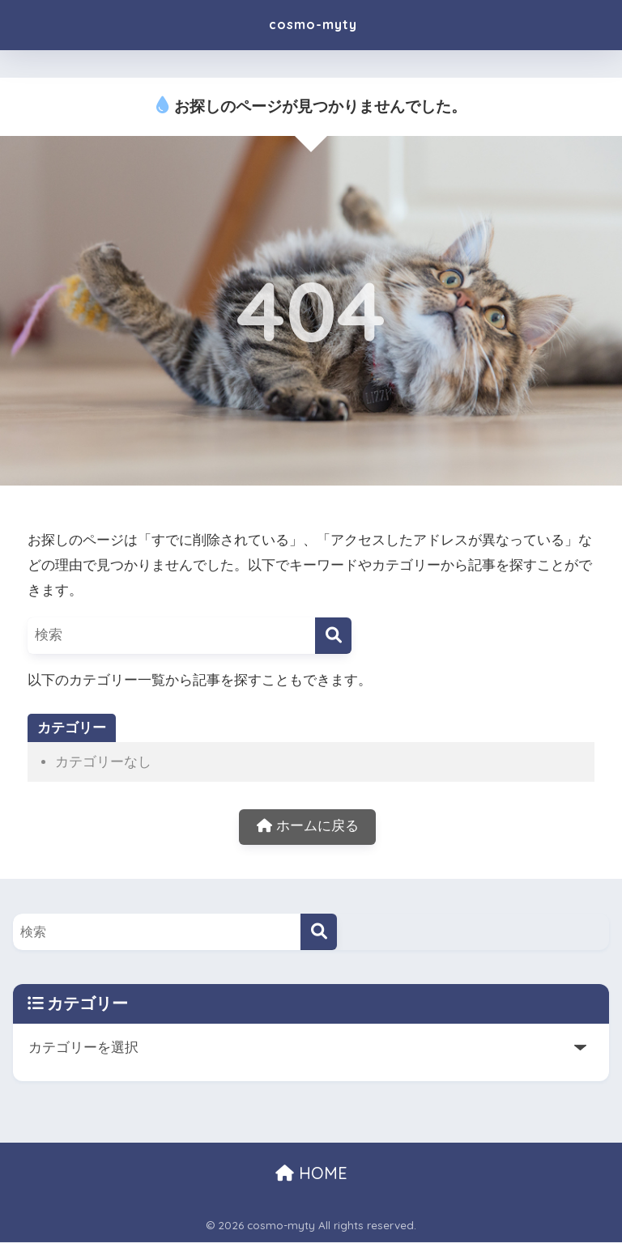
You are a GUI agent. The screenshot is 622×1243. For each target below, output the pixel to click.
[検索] (333, 635)
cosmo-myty (312, 24)
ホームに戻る (308, 827)
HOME (311, 1175)
